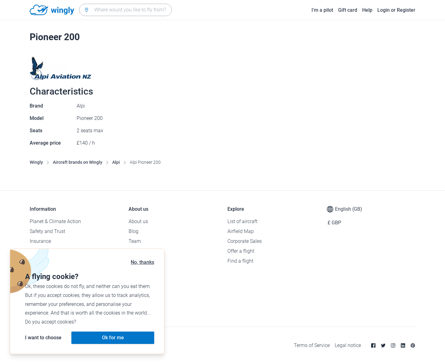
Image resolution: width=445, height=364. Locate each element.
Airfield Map (240, 231)
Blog (133, 231)
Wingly (36, 162)
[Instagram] (393, 345)
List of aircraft (242, 221)
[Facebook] (373, 345)
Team (135, 241)
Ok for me (113, 338)
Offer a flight (240, 251)
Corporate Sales (244, 241)
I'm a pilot (322, 10)
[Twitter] (383, 345)
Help (367, 10)
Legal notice (348, 345)
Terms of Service (312, 345)
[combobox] (125, 10)
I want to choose (43, 338)
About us (138, 221)
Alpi (116, 162)
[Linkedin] (402, 345)
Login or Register (396, 10)
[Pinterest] (412, 345)
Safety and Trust (47, 231)
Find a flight (240, 261)
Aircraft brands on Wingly (77, 162)
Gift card (347, 10)
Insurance (40, 241)
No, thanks (142, 262)
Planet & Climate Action (55, 221)
